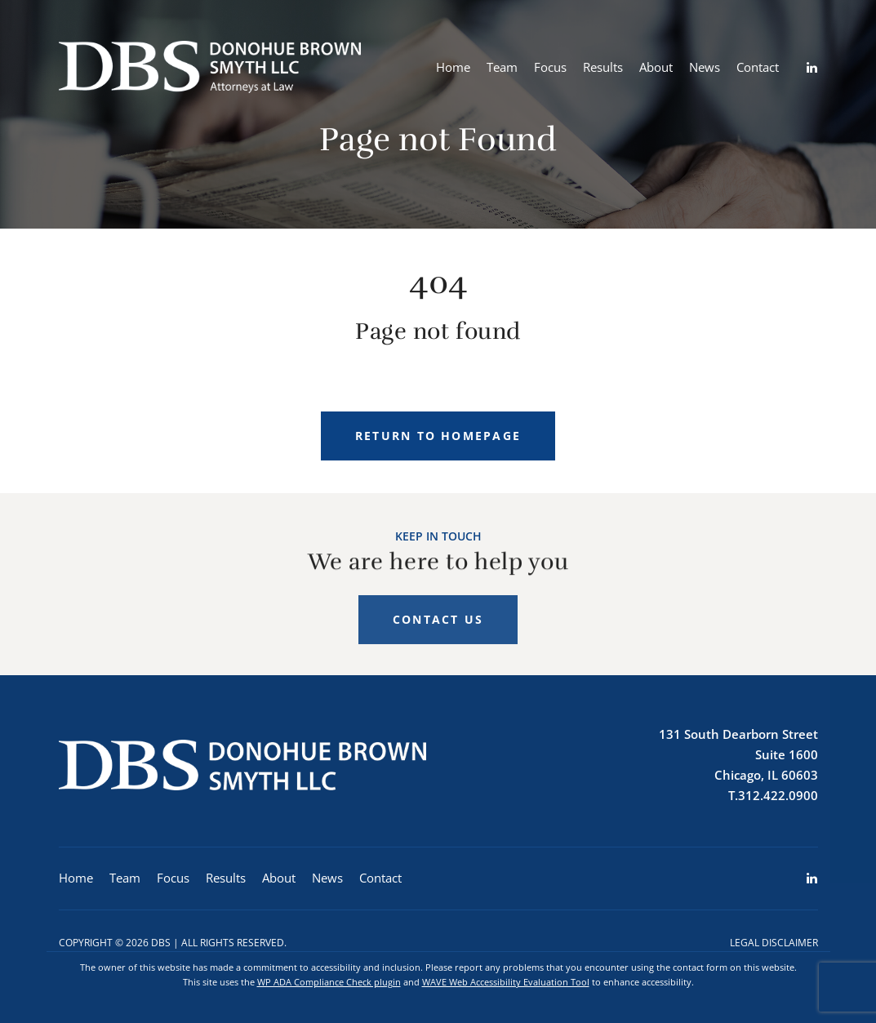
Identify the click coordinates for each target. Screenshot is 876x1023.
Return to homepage (438, 435)
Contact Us (438, 627)
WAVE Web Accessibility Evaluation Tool (505, 982)
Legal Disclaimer (774, 943)
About (656, 67)
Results (603, 67)
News (704, 67)
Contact (757, 67)
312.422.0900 (778, 795)
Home (453, 67)
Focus (550, 67)
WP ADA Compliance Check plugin (329, 982)
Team (502, 67)
